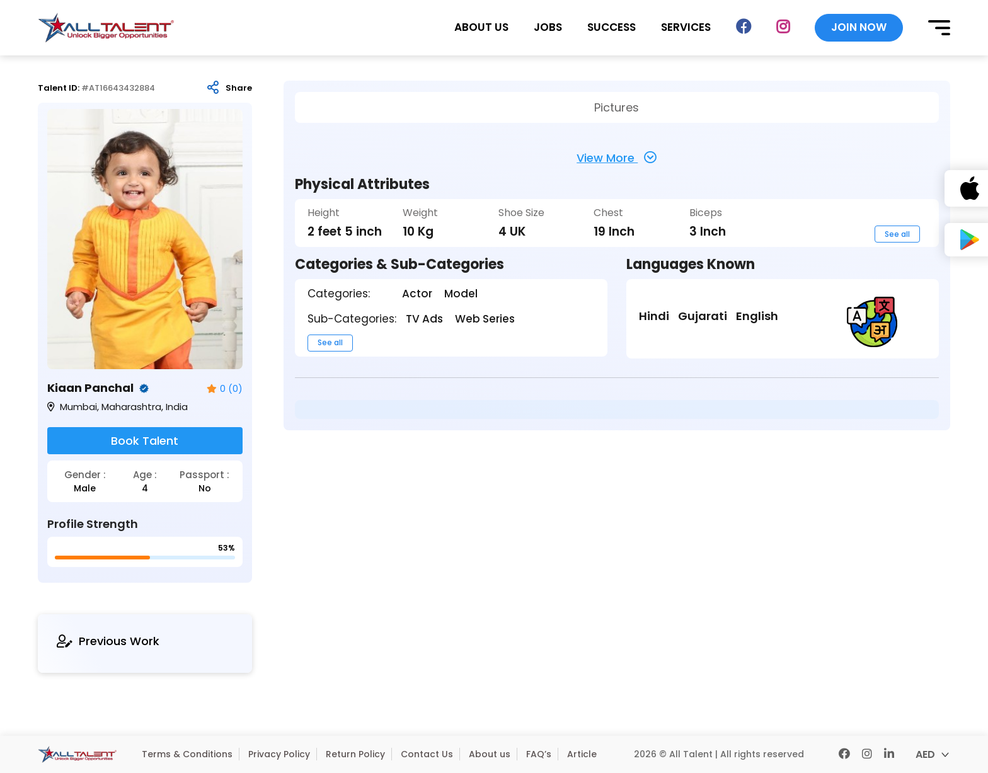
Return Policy (355, 754)
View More (617, 157)
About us (489, 754)
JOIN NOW (859, 27)
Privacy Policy (279, 754)
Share (239, 88)
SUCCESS (611, 27)
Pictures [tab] (616, 107)
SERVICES (686, 27)
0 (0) (225, 389)
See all (897, 234)
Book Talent (144, 441)
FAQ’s (538, 754)
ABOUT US (481, 27)
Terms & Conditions (187, 754)
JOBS (548, 27)
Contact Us (427, 754)
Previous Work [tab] (108, 641)
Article (582, 754)
